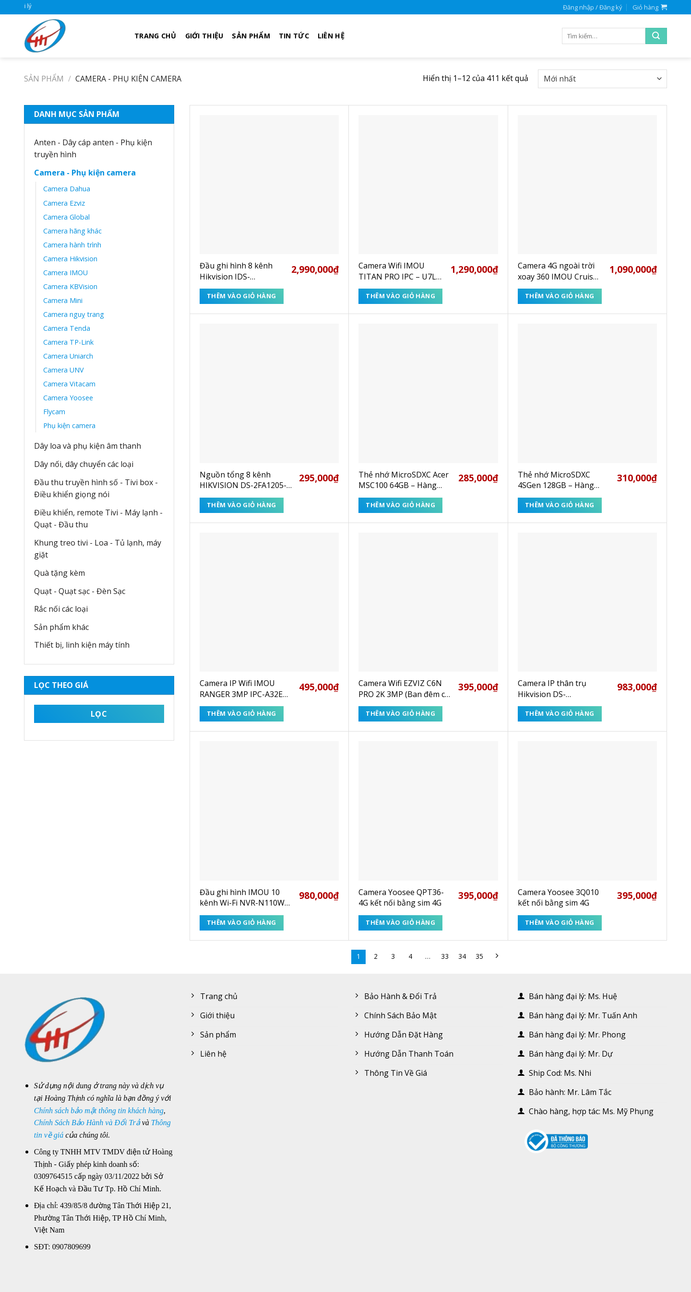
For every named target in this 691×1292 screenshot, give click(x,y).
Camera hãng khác (72, 230)
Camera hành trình (72, 244)
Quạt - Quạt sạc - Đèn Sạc (79, 591)
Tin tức (294, 35)
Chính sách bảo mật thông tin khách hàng (99, 1110)
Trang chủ (155, 35)
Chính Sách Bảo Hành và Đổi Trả (87, 1122)
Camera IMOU (65, 272)
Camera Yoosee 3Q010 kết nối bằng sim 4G (558, 897)
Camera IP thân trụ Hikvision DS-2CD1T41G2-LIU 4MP (556, 688)
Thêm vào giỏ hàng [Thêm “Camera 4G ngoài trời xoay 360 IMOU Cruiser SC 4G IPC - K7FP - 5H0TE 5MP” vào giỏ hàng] (560, 295)
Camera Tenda (66, 328)
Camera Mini (63, 300)
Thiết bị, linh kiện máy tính (82, 645)
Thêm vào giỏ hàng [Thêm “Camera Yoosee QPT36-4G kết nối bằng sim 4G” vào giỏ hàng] (400, 922)
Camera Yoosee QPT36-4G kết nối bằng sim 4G (401, 897)
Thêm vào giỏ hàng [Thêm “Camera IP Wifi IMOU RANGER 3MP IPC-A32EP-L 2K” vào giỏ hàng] (241, 713)
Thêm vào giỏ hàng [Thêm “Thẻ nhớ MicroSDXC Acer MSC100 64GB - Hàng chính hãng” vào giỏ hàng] (400, 505)
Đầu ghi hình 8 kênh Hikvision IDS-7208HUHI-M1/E (236, 271)
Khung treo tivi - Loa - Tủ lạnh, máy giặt (97, 548)
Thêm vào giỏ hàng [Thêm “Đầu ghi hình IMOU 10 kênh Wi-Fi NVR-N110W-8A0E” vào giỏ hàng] (241, 922)
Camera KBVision (70, 286)
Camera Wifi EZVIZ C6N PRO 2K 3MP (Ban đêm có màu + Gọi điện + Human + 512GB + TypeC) (404, 688)
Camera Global (66, 216)
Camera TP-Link (68, 342)
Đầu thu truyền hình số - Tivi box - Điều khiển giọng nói (96, 488)
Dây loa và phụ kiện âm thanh (87, 446)
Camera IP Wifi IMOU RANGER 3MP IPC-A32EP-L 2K (245, 688)
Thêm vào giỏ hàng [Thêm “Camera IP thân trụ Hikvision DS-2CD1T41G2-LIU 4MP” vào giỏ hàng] (560, 713)
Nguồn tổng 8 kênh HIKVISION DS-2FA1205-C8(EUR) (243, 480)
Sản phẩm (251, 35)
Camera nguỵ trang (73, 314)
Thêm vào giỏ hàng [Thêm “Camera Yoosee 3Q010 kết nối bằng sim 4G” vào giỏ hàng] (560, 922)
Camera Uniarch (68, 356)
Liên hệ (331, 35)
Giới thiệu (204, 35)
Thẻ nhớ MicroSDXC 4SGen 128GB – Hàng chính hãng (556, 480)
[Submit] (656, 36)
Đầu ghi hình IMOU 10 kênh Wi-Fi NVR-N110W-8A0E (243, 897)
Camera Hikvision (70, 258)
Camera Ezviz (64, 203)
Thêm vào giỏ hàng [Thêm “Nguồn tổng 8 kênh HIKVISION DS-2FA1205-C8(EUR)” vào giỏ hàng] (241, 505)
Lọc (99, 714)
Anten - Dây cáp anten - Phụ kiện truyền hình (93, 148)
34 (462, 956)
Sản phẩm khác (61, 627)
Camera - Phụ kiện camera (85, 172)
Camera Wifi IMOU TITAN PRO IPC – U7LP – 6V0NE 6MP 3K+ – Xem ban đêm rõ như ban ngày (399, 271)
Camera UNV (63, 369)
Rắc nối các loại (61, 609)
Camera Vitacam (69, 383)
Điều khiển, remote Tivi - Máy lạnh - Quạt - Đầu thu (98, 518)
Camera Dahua (66, 188)
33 (445, 956)
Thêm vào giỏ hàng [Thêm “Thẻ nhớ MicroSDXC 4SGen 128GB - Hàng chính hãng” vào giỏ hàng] (560, 505)
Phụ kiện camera (69, 425)
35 (479, 956)
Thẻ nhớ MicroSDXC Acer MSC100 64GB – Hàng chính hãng (403, 480)
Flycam (54, 411)
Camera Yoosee (68, 397)
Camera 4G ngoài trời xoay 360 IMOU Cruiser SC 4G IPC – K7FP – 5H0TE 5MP (559, 271)
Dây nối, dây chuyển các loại (83, 464)
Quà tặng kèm (59, 573)
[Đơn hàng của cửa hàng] (602, 79)
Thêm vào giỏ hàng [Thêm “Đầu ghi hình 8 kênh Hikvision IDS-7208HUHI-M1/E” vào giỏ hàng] (241, 295)
